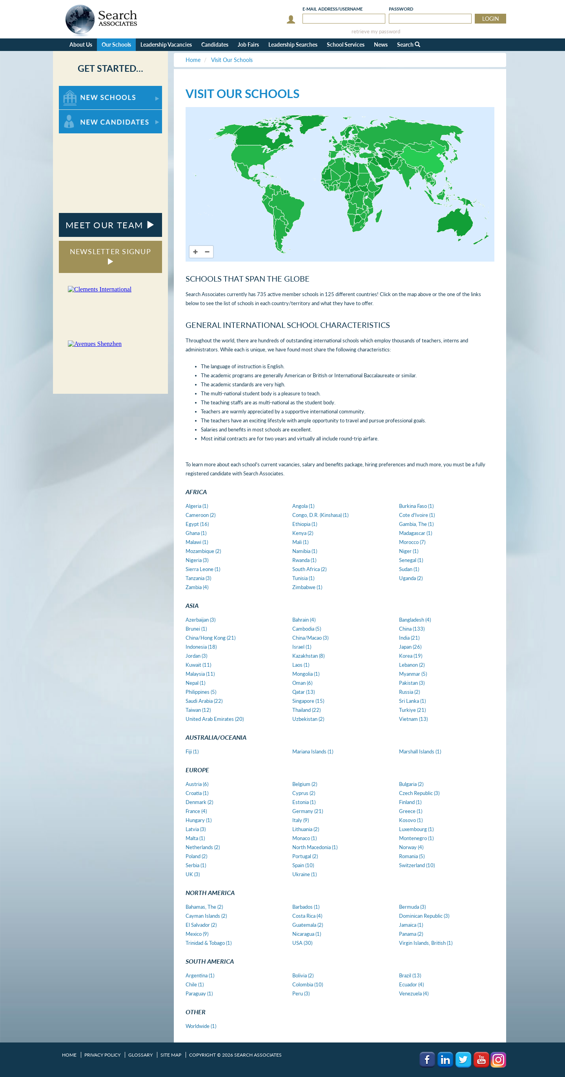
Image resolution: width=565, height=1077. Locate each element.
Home (69, 1055)
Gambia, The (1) (416, 524)
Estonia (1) (303, 802)
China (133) (412, 629)
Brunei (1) (196, 629)
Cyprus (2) (303, 793)
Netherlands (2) (203, 847)
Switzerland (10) (417, 865)
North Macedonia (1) (314, 847)
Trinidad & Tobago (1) (208, 943)
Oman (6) (302, 683)
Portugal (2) (305, 856)
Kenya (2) (302, 533)
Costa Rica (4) (307, 916)
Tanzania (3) (198, 578)
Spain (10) (303, 865)
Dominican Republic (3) (424, 916)
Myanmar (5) (413, 674)
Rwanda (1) (304, 560)
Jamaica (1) (411, 925)
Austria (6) (197, 784)
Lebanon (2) (412, 665)
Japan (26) (410, 647)
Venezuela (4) (413, 993)
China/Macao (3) (310, 638)
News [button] (381, 44)
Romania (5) (412, 856)
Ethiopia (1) (304, 524)
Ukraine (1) (304, 874)
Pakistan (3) (412, 683)
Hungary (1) (198, 820)
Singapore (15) (308, 701)
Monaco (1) (304, 838)
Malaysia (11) (200, 674)
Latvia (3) (196, 829)
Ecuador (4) (411, 984)
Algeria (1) (197, 506)
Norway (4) (411, 847)
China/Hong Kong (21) (210, 638)
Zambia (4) (197, 587)
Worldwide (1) (201, 1026)
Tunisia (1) (303, 578)
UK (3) (193, 874)
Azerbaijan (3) (200, 620)
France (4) (196, 811)
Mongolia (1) (305, 674)
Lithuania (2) (305, 829)
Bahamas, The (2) (204, 907)
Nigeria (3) (197, 560)
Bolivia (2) (302, 975)
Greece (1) (410, 811)
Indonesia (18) (201, 647)
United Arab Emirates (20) (215, 719)
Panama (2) (411, 934)
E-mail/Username (333, 8)
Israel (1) (301, 647)
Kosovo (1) (411, 820)
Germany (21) (307, 811)
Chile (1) (195, 984)
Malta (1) (195, 838)
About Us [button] (80, 44)
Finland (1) (410, 802)
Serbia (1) (196, 865)
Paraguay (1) (199, 993)
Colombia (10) (307, 984)
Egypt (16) (197, 524)
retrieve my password (376, 32)
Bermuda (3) (412, 907)
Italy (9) (300, 820)
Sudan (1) (409, 569)
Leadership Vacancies (166, 44)
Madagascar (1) (415, 533)
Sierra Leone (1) (203, 569)
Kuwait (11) (198, 665)
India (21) (409, 638)
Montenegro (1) (416, 838)
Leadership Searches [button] (292, 44)
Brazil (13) (410, 975)
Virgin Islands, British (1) (425, 943)
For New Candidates (83, 113)
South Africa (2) (309, 569)
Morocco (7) (412, 542)
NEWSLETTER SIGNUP (110, 256)
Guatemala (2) (307, 925)
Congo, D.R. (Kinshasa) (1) (320, 515)
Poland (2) (196, 856)
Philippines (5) (201, 692)
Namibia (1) (304, 551)
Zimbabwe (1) (307, 587)
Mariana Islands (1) (312, 751)
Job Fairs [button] (248, 44)
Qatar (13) (303, 692)
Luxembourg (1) (416, 829)
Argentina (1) (200, 975)
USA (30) (302, 943)
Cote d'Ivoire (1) (417, 515)
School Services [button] (346, 44)
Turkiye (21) (412, 710)
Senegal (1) (411, 560)
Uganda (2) (411, 578)
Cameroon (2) (200, 515)
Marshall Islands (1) (420, 751)
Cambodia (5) (306, 629)
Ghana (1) (196, 533)
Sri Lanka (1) (412, 701)
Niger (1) (408, 551)
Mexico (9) (197, 934)
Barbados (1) (305, 907)
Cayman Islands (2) (206, 916)
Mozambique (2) (203, 551)
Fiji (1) (192, 751)
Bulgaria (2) (411, 784)
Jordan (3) (196, 656)
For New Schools (79, 89)
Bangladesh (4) (415, 620)
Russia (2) (409, 692)
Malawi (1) (197, 542)
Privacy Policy (102, 1055)
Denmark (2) (199, 802)
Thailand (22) (306, 710)
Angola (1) (303, 506)
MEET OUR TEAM (110, 225)
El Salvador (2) (201, 925)
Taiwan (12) (198, 710)
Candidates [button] (214, 44)
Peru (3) (301, 993)
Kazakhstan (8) (308, 656)
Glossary (140, 1055)
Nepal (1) (195, 683)
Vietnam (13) (413, 719)
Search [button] (408, 44)
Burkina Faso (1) (416, 506)
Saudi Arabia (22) (204, 701)
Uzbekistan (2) (308, 719)
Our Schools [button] (116, 44)
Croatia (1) (197, 793)
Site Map (170, 1055)
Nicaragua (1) (306, 934)
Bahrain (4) (303, 620)
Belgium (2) (304, 784)
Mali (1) (300, 542)
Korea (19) (410, 656)
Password (401, 8)
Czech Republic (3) (419, 793)
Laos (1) (300, 665)
